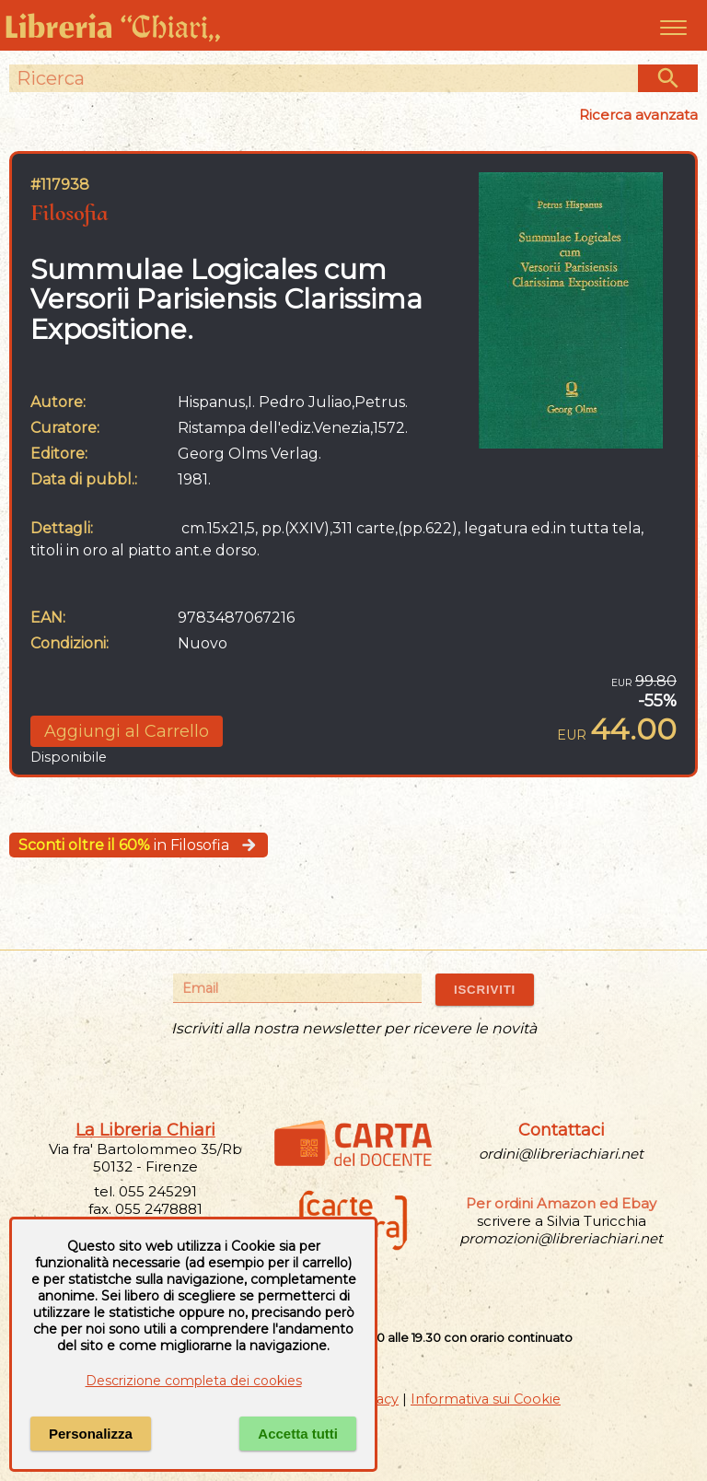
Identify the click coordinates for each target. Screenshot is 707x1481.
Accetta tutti (298, 1433)
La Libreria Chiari (145, 1130)
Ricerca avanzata (638, 114)
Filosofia (69, 212)
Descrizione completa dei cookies (194, 1380)
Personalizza (91, 1433)
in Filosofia (138, 845)
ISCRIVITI (485, 990)
